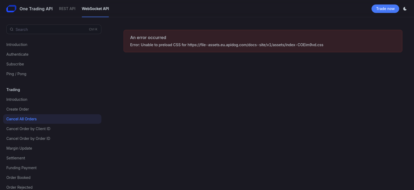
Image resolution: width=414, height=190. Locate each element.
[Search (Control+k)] (53, 29)
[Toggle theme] (405, 8)
